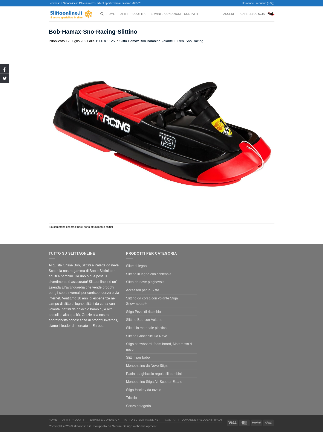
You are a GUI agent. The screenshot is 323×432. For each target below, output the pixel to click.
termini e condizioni (165, 13)
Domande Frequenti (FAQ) (258, 3)
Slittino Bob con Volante (144, 320)
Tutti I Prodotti (132, 14)
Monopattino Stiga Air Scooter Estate (154, 382)
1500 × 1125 (105, 41)
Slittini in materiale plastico (146, 328)
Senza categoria (138, 406)
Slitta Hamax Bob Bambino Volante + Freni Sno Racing (161, 41)
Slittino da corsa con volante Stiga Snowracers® (152, 301)
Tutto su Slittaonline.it (142, 419)
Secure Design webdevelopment (134, 426)
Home (111, 13)
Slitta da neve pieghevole (145, 282)
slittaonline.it (82, 426)
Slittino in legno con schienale (148, 274)
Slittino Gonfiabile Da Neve (146, 336)
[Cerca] (102, 14)
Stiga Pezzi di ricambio (143, 312)
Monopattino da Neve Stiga (147, 365)
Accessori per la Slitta (142, 290)
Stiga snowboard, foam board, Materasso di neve (159, 346)
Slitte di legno (136, 266)
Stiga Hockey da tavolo (143, 390)
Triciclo (131, 398)
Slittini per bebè (138, 357)
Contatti (191, 13)
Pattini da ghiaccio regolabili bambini (154, 374)
